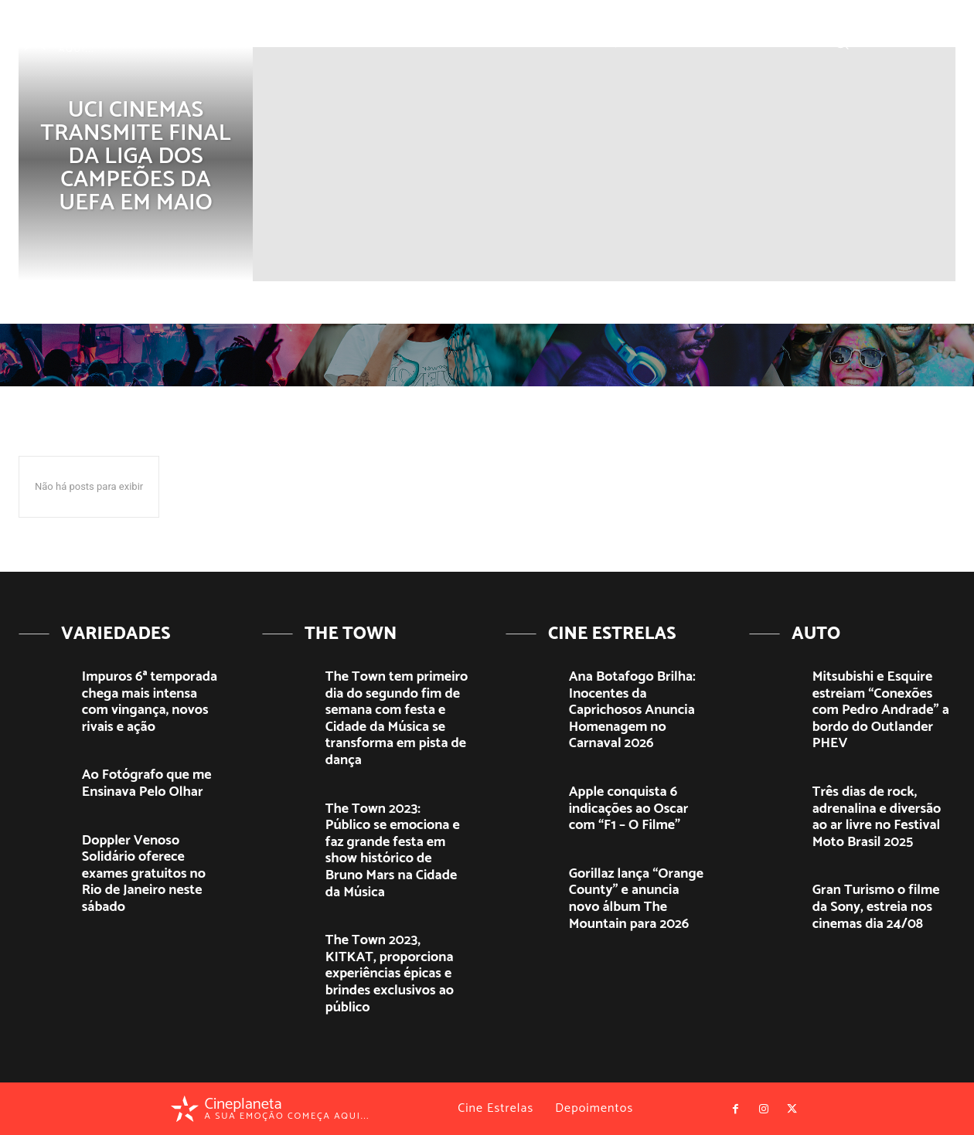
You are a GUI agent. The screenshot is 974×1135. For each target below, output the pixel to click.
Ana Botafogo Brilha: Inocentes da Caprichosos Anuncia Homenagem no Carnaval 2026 (632, 710)
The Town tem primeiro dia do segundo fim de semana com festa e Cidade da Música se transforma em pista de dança (396, 718)
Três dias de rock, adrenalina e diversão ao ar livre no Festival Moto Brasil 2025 (876, 817)
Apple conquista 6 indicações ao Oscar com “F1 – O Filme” (629, 808)
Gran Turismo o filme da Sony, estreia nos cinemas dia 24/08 (876, 906)
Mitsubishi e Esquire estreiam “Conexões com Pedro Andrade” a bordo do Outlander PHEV (880, 710)
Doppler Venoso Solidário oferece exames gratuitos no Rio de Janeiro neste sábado (144, 874)
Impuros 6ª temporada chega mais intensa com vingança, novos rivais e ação (149, 702)
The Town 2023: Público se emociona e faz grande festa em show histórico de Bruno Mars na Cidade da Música (392, 850)
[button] (841, 41)
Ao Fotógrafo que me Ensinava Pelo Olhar (147, 783)
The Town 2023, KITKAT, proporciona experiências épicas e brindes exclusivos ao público (389, 973)
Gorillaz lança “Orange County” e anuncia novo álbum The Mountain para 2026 (636, 899)
